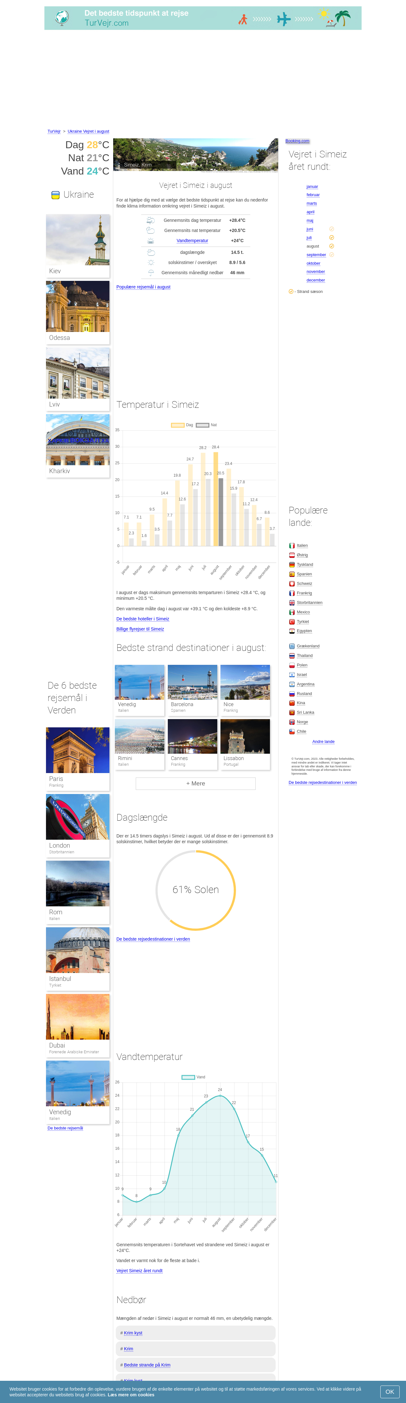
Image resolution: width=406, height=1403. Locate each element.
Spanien (304, 574)
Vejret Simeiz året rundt (139, 1270)
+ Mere (195, 783)
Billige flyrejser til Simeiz (140, 629)
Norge (302, 721)
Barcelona (182, 704)
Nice (228, 704)
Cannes (179, 758)
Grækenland (308, 646)
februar (313, 194)
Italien (54, 918)
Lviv (54, 404)
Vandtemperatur (192, 240)
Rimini (125, 758)
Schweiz (304, 583)
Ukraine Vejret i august (88, 131)
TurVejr (54, 131)
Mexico (303, 612)
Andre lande (323, 741)
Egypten (304, 630)
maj (310, 220)
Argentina (306, 684)
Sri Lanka (305, 712)
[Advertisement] (203, 80)
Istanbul (60, 979)
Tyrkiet (55, 985)
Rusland (304, 693)
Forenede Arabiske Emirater (74, 1051)
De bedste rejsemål (65, 1128)
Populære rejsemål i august (143, 286)
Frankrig (56, 785)
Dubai (57, 1045)
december (316, 280)
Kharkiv (59, 471)
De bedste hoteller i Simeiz (142, 618)
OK (390, 1391)
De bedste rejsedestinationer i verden (153, 939)
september (316, 254)
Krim (128, 1348)
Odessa (59, 337)
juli (309, 237)
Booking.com (297, 140)
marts (312, 203)
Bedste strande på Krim (147, 1364)
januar (312, 186)
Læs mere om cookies (131, 1394)
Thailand (305, 655)
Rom (55, 912)
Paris (56, 779)
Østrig (302, 555)
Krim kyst (133, 1332)
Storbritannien (61, 852)
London (59, 845)
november (316, 271)
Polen (302, 665)
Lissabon (234, 758)
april (311, 211)
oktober (313, 263)
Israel (302, 674)
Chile (301, 731)
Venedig (127, 704)
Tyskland (305, 564)
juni (310, 229)
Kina (301, 702)
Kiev (55, 271)
